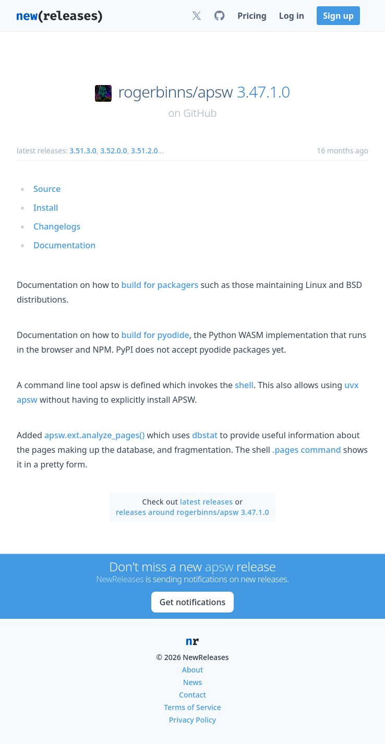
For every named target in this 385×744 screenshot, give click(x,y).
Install (45, 207)
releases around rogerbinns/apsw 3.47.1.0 (192, 512)
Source (47, 189)
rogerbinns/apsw (175, 92)
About (192, 670)
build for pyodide (155, 335)
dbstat (205, 435)
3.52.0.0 (113, 150)
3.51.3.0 (82, 150)
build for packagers (160, 285)
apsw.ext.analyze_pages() (94, 435)
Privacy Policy (192, 720)
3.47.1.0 (263, 92)
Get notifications (192, 602)
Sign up (338, 15)
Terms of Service (192, 707)
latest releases (206, 502)
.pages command (306, 449)
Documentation (64, 245)
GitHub (199, 113)
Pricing (251, 15)
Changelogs (56, 226)
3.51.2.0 (144, 150)
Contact (192, 695)
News (192, 682)
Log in (291, 15)
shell (244, 385)
